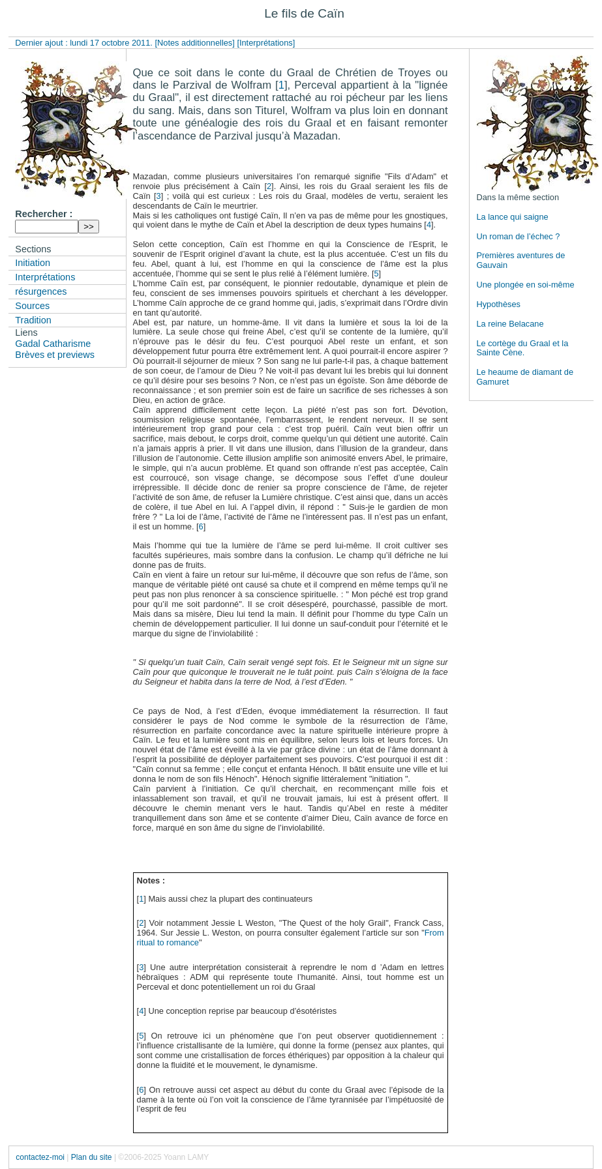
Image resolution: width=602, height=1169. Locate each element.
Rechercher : (43, 214)
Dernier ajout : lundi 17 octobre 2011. (85, 43)
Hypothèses (498, 304)
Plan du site (91, 1157)
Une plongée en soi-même (525, 284)
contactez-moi (40, 1157)
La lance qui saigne (512, 217)
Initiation (32, 263)
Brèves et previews (55, 354)
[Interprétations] (266, 43)
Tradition (33, 320)
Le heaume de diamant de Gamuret (524, 377)
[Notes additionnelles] (194, 43)
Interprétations (45, 277)
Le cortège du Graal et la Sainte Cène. (522, 348)
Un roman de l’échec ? (518, 236)
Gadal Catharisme (53, 343)
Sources (32, 306)
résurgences (41, 291)
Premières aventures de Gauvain (520, 260)
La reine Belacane (509, 324)
